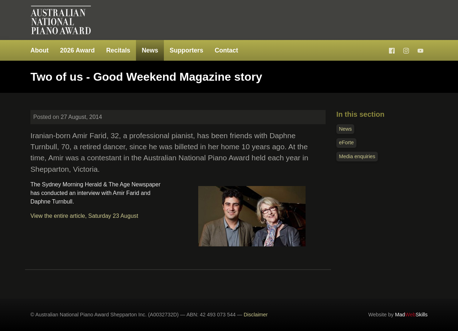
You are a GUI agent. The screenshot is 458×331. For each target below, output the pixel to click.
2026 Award (77, 50)
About (39, 50)
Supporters (186, 50)
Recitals (118, 50)
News (150, 50)
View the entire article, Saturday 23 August (84, 216)
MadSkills (411, 314)
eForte (346, 142)
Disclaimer (256, 314)
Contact (226, 50)
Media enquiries (357, 156)
